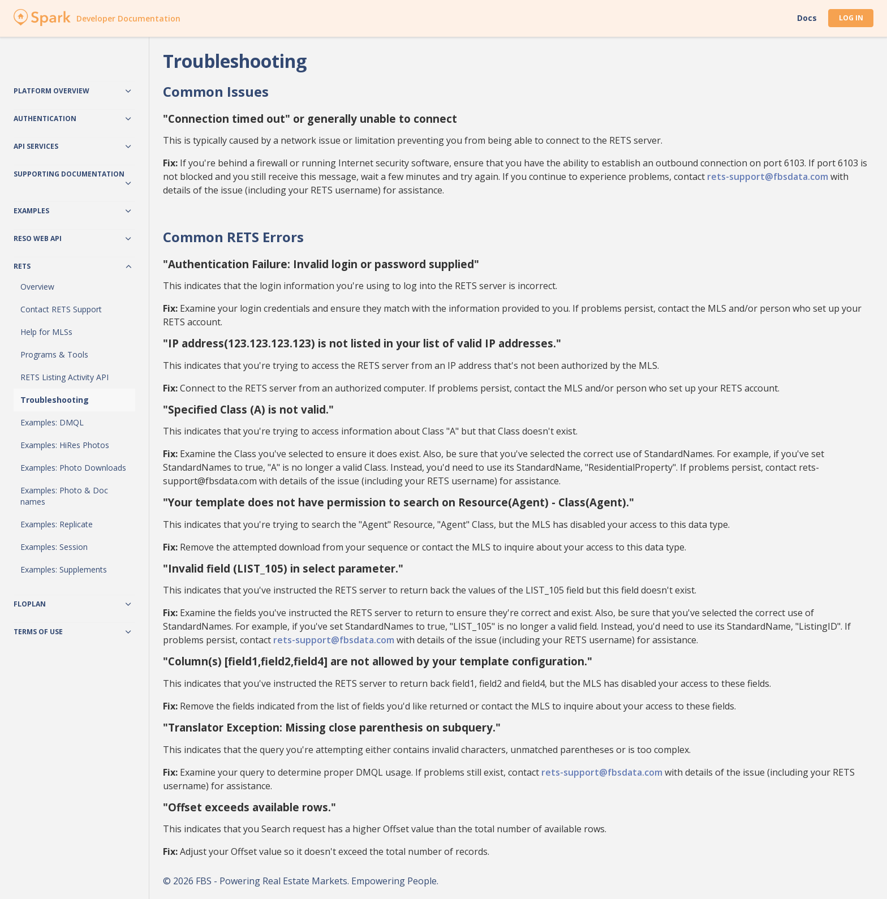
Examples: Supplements (63, 569)
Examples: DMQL (52, 422)
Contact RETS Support (61, 309)
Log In (851, 18)
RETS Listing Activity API (64, 377)
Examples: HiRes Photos (64, 445)
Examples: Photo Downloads (73, 467)
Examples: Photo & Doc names (64, 496)
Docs (807, 18)
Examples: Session (54, 546)
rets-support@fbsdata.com (767, 176)
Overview (37, 286)
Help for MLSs (46, 331)
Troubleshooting (54, 399)
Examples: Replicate (56, 524)
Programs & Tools (54, 354)
